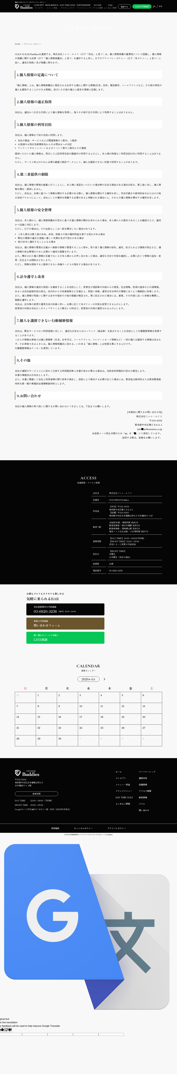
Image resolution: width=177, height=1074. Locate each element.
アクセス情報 (145, 790)
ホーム (119, 771)
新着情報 (143, 797)
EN (160, 6)
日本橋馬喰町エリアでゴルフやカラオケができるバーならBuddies (91, 834)
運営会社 (143, 778)
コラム (142, 803)
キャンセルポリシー (83, 828)
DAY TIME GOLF (124, 797)
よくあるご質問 (123, 803)
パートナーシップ (147, 771)
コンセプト (121, 778)
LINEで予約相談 (142, 6)
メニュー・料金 (123, 784)
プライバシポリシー (116, 828)
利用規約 (55, 828)
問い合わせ (144, 810)
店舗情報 (143, 784)
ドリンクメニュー (124, 790)
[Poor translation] (8, 1030)
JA (154, 6)
